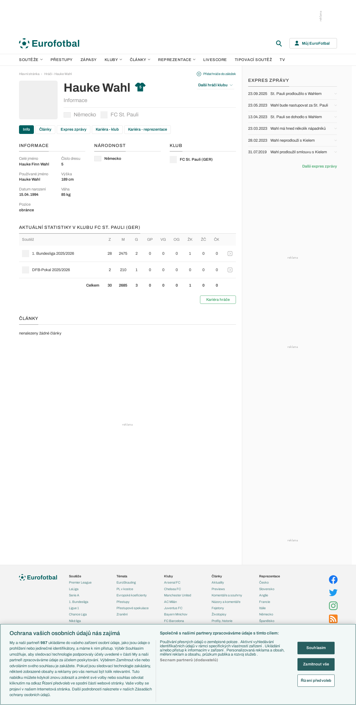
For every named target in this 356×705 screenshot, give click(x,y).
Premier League (80, 582)
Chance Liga (78, 614)
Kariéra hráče (218, 300)
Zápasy (89, 60)
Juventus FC (173, 608)
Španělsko (266, 621)
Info (26, 129)
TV (282, 60)
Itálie (262, 608)
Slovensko (266, 589)
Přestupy (62, 60)
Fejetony (218, 608)
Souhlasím (316, 648)
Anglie (263, 595)
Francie (264, 602)
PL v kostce (124, 589)
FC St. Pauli (119, 114)
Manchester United (177, 595)
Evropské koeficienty (131, 595)
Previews (218, 589)
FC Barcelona (174, 621)
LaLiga (73, 589)
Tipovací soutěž (253, 60)
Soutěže (31, 60)
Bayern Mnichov (176, 614)
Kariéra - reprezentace (147, 129)
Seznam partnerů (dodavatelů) (189, 660)
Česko (264, 582)
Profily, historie (222, 621)
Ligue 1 (74, 608)
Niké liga (75, 621)
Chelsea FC (172, 589)
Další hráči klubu (215, 85)
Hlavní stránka (29, 74)
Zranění (121, 614)
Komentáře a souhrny (227, 595)
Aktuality (218, 582)
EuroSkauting (126, 582)
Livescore (215, 60)
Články (45, 129)
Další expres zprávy (319, 166)
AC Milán (170, 602)
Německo (80, 115)
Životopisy (219, 614)
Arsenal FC (172, 582)
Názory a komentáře (226, 602)
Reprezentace (177, 60)
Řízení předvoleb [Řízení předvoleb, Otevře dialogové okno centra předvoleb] (316, 680)
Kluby (113, 60)
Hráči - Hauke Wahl (58, 74)
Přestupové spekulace (132, 608)
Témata (121, 576)
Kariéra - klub (107, 129)
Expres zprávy (73, 129)
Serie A (74, 595)
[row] (127, 254)
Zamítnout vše (316, 664)
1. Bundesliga (78, 602)
